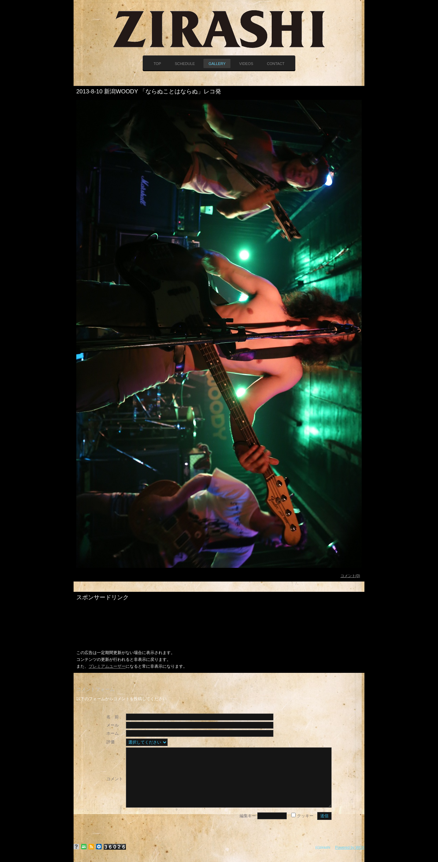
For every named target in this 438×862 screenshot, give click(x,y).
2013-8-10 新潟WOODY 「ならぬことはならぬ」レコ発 (148, 91)
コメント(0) (350, 576)
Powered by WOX (349, 847)
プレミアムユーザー (107, 666)
